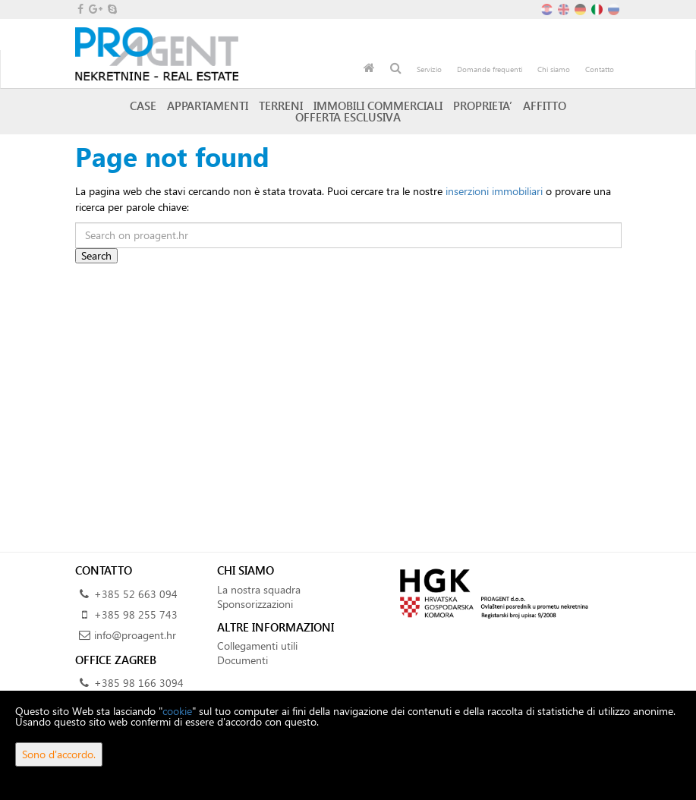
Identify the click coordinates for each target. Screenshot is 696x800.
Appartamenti (207, 105)
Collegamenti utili (257, 645)
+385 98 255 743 (136, 614)
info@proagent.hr (135, 635)
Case (143, 105)
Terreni (281, 105)
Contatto (599, 69)
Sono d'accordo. (59, 754)
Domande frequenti (489, 69)
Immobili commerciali (377, 105)
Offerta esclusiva (348, 116)
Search (96, 255)
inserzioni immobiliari (494, 191)
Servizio (429, 69)
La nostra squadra (259, 589)
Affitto (544, 105)
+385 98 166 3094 (139, 683)
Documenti (242, 660)
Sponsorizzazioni (255, 604)
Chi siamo (553, 69)
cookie (177, 711)
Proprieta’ (482, 105)
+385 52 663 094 (136, 594)
